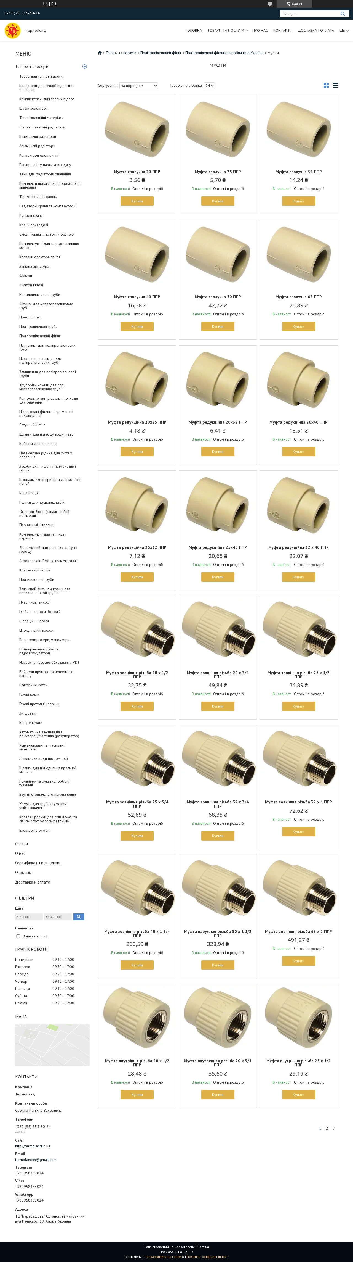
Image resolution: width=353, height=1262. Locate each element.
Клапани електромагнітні (40, 256)
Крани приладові (33, 224)
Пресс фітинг (30, 317)
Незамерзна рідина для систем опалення (45, 454)
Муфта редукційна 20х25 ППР (137, 422)
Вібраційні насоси (34, 620)
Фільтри (25, 275)
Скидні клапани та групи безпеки (46, 234)
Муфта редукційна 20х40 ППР (298, 422)
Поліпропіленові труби (38, 326)
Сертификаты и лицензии (38, 862)
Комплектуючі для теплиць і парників (42, 536)
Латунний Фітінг (32, 424)
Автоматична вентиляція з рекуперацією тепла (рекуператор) (49, 733)
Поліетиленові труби (36, 579)
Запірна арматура (34, 266)
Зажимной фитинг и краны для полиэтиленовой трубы (45, 590)
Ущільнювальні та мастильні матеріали (42, 747)
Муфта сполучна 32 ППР (299, 172)
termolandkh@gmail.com (36, 1159)
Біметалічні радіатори (37, 136)
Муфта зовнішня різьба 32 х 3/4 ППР (218, 804)
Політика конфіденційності (208, 1257)
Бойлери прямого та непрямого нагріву (46, 673)
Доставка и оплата (32, 882)
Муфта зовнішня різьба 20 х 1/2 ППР (137, 675)
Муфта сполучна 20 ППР (137, 172)
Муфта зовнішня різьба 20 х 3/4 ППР (218, 675)
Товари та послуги (225, 30)
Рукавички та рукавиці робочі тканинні (44, 783)
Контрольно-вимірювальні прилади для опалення (48, 400)
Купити (137, 201)
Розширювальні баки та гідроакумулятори (38, 651)
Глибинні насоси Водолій (40, 611)
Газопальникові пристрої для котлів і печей (49, 481)
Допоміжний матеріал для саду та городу (48, 549)
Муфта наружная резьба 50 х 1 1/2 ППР (218, 933)
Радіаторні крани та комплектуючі (47, 206)
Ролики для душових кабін (42, 502)
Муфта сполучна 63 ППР (299, 297)
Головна (194, 30)
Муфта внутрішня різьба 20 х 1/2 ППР (137, 1063)
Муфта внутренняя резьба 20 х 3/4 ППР (218, 1063)
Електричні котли (33, 685)
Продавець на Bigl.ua (176, 1252)
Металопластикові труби (39, 294)
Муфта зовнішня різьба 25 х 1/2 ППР (299, 675)
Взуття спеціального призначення (47, 794)
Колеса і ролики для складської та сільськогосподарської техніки (48, 819)
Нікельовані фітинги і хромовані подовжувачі (46, 413)
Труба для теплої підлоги (41, 76)
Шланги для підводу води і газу (46, 434)
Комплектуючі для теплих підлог (46, 98)
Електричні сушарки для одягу (45, 164)
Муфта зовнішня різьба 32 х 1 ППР (298, 802)
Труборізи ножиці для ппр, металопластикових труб (41, 387)
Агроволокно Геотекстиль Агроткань (49, 560)
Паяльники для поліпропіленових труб (47, 347)
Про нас (260, 30)
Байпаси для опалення (38, 443)
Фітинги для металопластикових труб (46, 305)
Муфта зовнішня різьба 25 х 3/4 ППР (137, 804)
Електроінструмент (35, 830)
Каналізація (29, 492)
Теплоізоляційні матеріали (41, 117)
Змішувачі (27, 713)
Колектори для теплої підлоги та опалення (46, 87)
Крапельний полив (34, 570)
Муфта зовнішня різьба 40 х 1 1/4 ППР (137, 933)
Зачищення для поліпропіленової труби (47, 373)
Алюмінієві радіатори (37, 145)
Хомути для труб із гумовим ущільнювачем (43, 805)
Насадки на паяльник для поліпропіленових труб (40, 360)
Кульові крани (31, 215)
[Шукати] (342, 13)
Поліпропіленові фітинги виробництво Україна (224, 53)
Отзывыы (23, 872)
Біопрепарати (30, 722)
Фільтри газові (31, 285)
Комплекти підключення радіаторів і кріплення (50, 185)
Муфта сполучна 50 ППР (218, 297)
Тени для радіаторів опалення (45, 174)
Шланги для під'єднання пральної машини (47, 769)
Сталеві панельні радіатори (42, 127)
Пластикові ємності (35, 602)
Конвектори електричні (38, 155)
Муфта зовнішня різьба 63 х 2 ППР (298, 931)
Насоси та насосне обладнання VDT (49, 662)
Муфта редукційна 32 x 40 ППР (298, 547)
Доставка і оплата (316, 30)
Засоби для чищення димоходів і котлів (47, 468)
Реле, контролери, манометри (44, 639)
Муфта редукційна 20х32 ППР (218, 422)
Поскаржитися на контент (164, 1257)
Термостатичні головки (38, 196)
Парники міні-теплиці (36, 524)
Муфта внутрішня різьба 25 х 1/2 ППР (298, 1063)
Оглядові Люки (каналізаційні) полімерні (44, 513)
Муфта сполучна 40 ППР (137, 297)
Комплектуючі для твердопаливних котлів (49, 245)
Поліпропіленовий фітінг (39, 335)
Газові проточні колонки (39, 703)
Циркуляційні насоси (36, 630)
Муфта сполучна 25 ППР (218, 172)
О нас (20, 853)
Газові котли (29, 694)
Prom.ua (202, 1247)
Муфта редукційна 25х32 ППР (137, 547)
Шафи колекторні (34, 108)
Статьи (21, 843)
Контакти (282, 30)
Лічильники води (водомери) (43, 758)
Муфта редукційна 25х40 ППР (218, 547)
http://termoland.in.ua (32, 1146)
